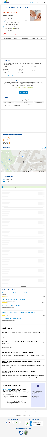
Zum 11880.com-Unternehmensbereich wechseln (25, 2)
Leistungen (17, 38)
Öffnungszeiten (8, 38)
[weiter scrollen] (45, 38)
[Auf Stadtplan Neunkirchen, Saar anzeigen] (45, 148)
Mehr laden (23, 286)
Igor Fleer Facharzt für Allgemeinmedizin (11, 318)
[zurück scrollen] (2, 38)
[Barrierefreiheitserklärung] (43, 2)
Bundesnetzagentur (7, 389)
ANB (30, 415)
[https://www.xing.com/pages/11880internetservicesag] (16, 422)
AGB (28, 415)
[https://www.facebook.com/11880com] (6, 422)
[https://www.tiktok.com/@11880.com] (10, 422)
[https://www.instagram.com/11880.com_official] (13, 422)
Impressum (18, 415)
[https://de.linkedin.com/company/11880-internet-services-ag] (20, 422)
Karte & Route (34, 38)
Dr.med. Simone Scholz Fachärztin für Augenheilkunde (14, 293)
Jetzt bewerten (23, 92)
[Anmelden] (41, 2)
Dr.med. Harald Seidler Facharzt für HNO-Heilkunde (14, 299)
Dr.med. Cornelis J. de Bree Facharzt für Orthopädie (14, 305)
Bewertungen (25, 38)
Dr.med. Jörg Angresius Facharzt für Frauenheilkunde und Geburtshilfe (18, 312)
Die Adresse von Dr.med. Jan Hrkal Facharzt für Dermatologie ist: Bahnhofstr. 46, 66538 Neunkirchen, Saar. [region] (23, 336)
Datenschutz (23, 415)
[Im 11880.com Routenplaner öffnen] (42, 147)
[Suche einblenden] (39, 2)
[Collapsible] (44, 333)
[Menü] (45, 2)
